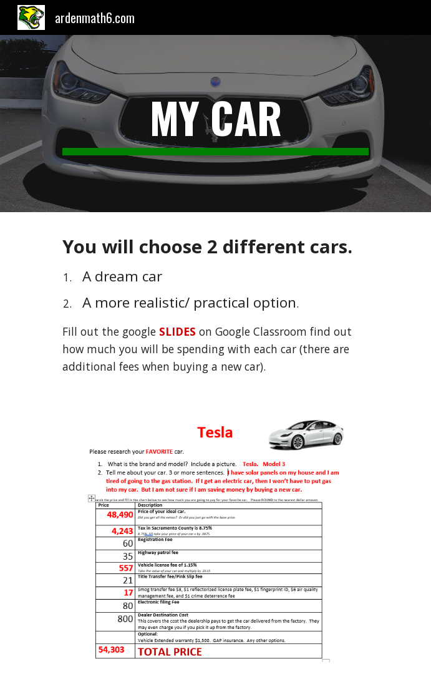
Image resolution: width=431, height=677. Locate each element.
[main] (215, 123)
